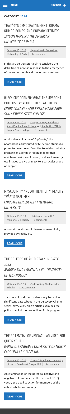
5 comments (52, 364)
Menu (14, 5)
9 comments (38, 53)
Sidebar (56, 5)
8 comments (41, 129)
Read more (14, 81)
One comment (27, 287)
